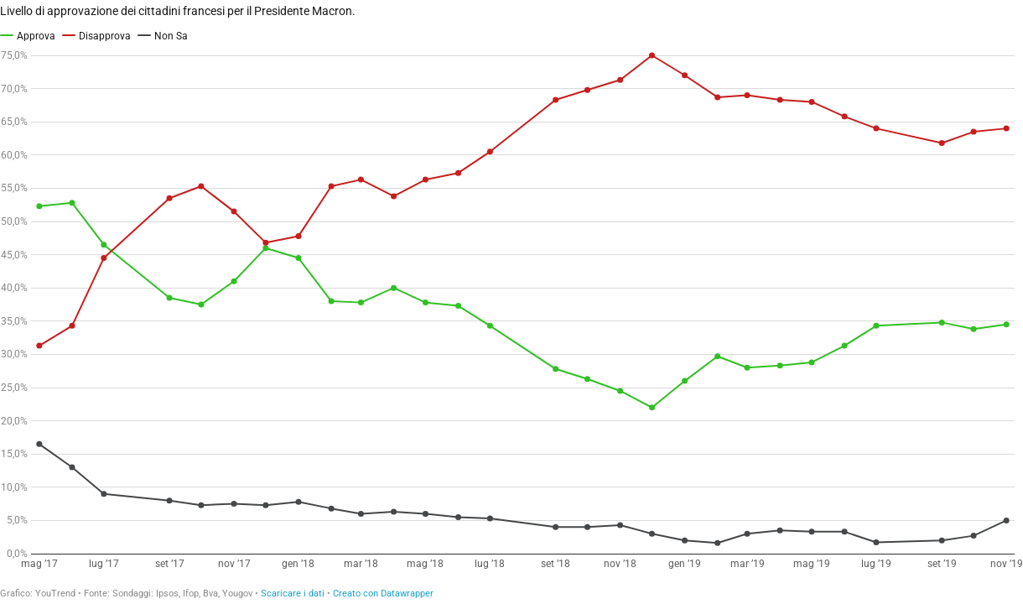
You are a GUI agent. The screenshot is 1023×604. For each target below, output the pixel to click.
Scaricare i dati (293, 593)
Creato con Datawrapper (383, 593)
